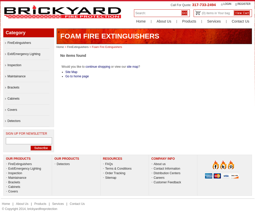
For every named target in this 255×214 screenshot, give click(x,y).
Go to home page (77, 76)
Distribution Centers (165, 173)
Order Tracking (114, 173)
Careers (158, 178)
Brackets (13, 182)
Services (214, 21)
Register (243, 4)
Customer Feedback (166, 182)
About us (158, 164)
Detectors (62, 164)
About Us (164, 21)
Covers (12, 191)
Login (226, 4)
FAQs (108, 164)
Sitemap (109, 178)
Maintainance (16, 178)
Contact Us (240, 21)
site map (132, 66)
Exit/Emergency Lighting (23, 168)
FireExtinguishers (78, 46)
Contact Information (165, 168)
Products (189, 21)
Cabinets (13, 187)
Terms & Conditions (117, 168)
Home (141, 21)
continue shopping (98, 66)
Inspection (14, 173)
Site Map (71, 72)
